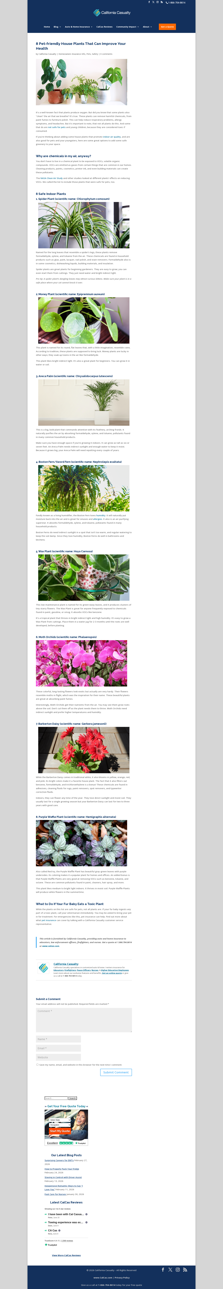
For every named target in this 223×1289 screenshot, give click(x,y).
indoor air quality (112, 136)
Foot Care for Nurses (55, 1194)
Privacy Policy (122, 1277)
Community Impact (126, 27)
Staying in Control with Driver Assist (63, 1177)
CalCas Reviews (104, 27)
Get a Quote (167, 26)
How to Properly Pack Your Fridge (62, 1168)
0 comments (106, 54)
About (146, 27)
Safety (95, 54)
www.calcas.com (50, 946)
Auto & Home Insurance (77, 27)
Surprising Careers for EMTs (59, 1160)
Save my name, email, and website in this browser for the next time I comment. (80, 1064)
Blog (56, 27)
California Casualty (47, 54)
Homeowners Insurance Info (72, 54)
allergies (97, 519)
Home (47, 27)
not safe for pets (57, 127)
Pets (88, 54)
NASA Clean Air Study (52, 178)
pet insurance (49, 920)
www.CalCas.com (103, 1277)
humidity (100, 515)
